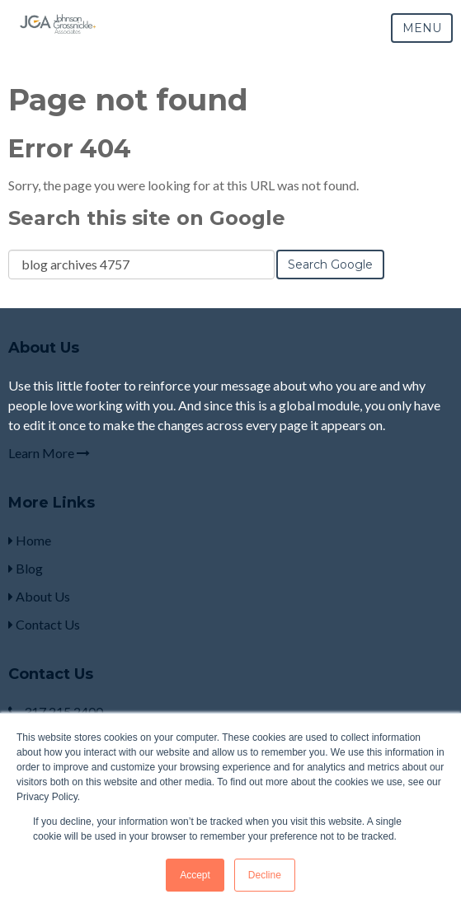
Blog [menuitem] (25, 568)
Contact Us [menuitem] (44, 624)
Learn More (49, 453)
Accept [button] (195, 875)
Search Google (330, 264)
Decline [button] (264, 875)
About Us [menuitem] (39, 596)
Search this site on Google (146, 218)
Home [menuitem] (29, 540)
